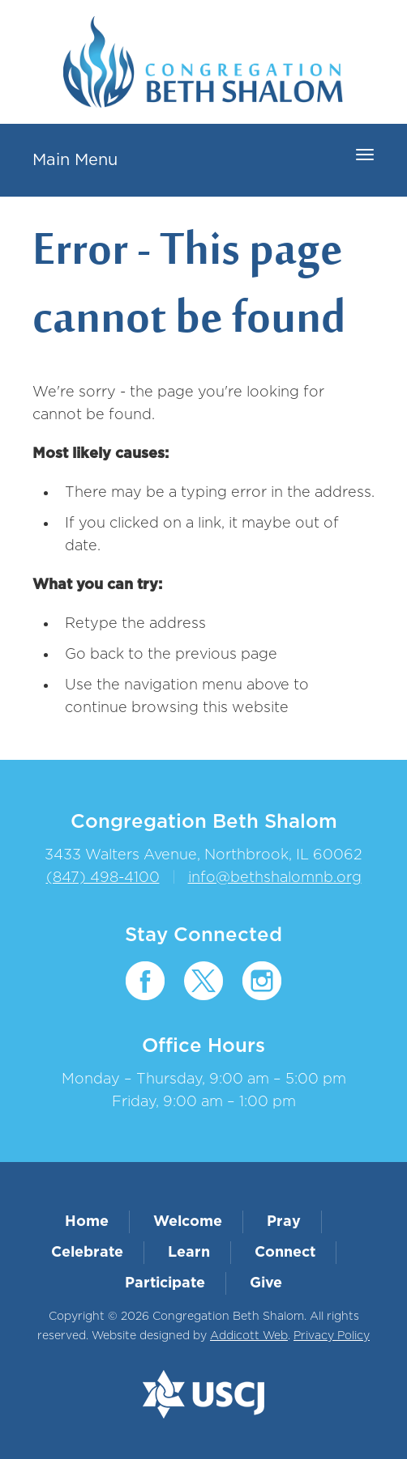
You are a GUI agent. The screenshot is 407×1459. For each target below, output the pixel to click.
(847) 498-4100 (103, 878)
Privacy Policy (331, 1336)
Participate (165, 1283)
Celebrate (87, 1252)
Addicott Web (249, 1336)
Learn (189, 1252)
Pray (284, 1222)
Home (87, 1222)
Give (266, 1283)
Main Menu (75, 160)
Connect (285, 1252)
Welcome (187, 1222)
